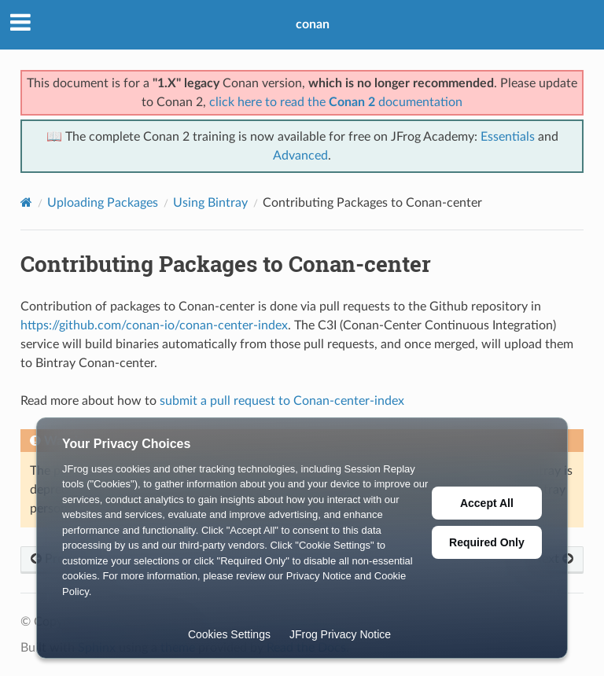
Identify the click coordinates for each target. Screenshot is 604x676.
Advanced (300, 155)
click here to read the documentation (335, 102)
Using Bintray (210, 203)
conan (313, 24)
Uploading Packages (102, 203)
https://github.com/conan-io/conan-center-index (154, 325)
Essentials (508, 136)
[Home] (26, 202)
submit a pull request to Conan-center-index (282, 401)
